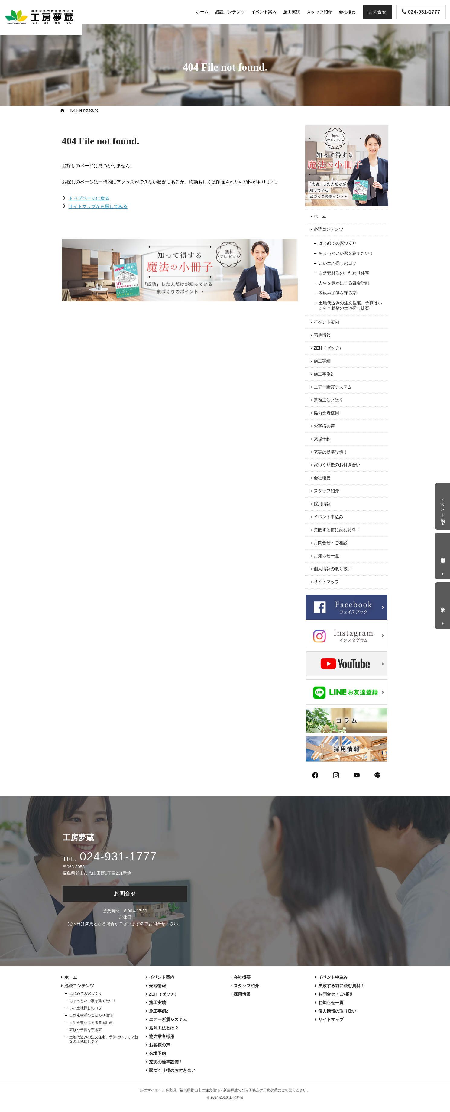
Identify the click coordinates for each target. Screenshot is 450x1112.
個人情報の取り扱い (333, 568)
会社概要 (322, 477)
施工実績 (322, 361)
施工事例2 (323, 374)
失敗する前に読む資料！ (337, 529)
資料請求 (443, 604)
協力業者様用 (326, 413)
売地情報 (322, 335)
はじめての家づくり (338, 243)
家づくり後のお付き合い (337, 464)
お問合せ (125, 894)
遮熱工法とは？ (328, 400)
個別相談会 (443, 555)
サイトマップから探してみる (98, 206)
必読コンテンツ (328, 229)
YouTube (357, 774)
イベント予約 (443, 505)
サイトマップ (326, 581)
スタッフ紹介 (326, 490)
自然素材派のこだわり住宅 (344, 273)
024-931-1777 (118, 856)
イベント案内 (326, 322)
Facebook (315, 774)
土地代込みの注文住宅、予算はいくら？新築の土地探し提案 (350, 306)
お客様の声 (324, 426)
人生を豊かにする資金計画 (344, 283)
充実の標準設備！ (331, 452)
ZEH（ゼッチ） (328, 348)
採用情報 (322, 503)
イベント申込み (328, 516)
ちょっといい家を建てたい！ (346, 253)
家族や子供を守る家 (338, 293)
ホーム (320, 216)
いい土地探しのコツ (338, 263)
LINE (377, 774)
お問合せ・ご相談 (331, 542)
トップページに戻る (89, 198)
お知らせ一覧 (326, 555)
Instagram (336, 774)
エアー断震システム (333, 387)
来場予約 (322, 439)
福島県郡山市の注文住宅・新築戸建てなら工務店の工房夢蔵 (229, 1090)
